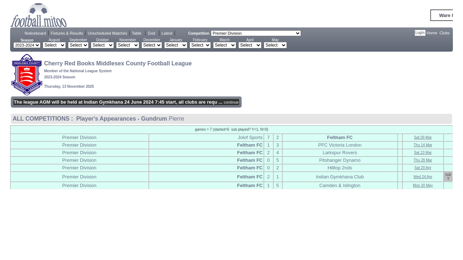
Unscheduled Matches (107, 33)
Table (136, 33)
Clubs (444, 33)
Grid (151, 33)
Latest (167, 33)
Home (432, 33)
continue (231, 102)
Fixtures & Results (67, 33)
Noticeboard (35, 33)
